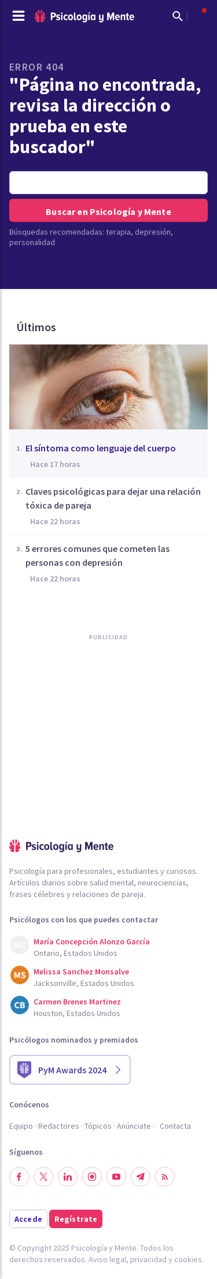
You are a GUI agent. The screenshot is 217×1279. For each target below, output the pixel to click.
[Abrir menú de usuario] (198, 16)
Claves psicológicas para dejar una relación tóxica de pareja (113, 498)
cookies (188, 1259)
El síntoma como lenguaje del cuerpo (100, 448)
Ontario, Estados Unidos (75, 953)
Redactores (58, 1126)
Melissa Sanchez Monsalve (81, 971)
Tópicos (98, 1126)
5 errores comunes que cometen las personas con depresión (97, 555)
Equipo (21, 1126)
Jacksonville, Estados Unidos (84, 983)
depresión (153, 232)
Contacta (175, 1126)
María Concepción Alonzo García (92, 941)
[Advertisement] (96, 763)
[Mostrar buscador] (177, 16)
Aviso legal (107, 1259)
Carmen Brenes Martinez (77, 1001)
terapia (118, 232)
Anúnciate (134, 1126)
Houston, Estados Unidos (77, 1013)
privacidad (148, 1259)
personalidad (32, 242)
